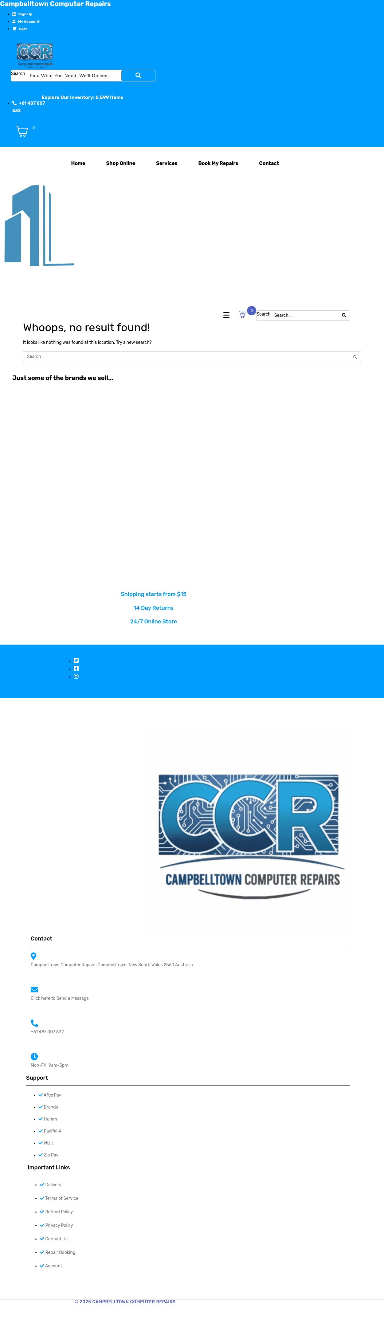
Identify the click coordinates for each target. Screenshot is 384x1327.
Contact (269, 163)
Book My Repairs (218, 163)
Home (78, 163)
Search (18, 73)
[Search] (138, 75)
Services (166, 163)
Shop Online (120, 163)
